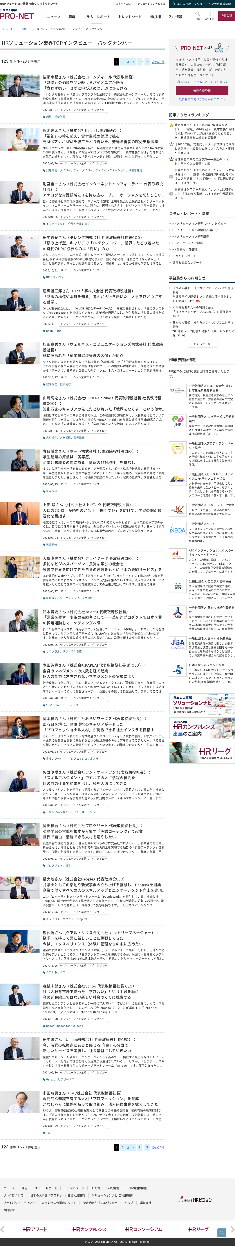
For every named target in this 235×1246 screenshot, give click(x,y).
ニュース (54, 17)
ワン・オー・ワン (85, 812)
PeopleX (81, 919)
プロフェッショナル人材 (83, 758)
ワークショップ (69, 598)
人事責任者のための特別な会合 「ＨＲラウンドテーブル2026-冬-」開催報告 (201, 312)
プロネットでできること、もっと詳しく (202, 82)
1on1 (49, 705)
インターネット (55, 224)
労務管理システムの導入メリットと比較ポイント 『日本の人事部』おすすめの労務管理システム (205, 194)
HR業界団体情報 (136, 1188)
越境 (49, 116)
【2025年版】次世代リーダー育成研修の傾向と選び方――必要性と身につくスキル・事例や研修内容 (205, 149)
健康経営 (51, 384)
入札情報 (175, 17)
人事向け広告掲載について (59, 1202)
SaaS (49, 331)
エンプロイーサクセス (60, 919)
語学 (68, 865)
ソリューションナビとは (152, 3)
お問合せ (9, 1210)
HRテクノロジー (56, 277)
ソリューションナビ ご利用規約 (112, 1195)
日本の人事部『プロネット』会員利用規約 (57, 1195)
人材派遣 (65, 437)
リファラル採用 (72, 651)
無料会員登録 (202, 90)
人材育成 (87, 598)
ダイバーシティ (69, 170)
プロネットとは (122, 3)
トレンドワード (130, 17)
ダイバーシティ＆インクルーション (104, 170)
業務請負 (79, 437)
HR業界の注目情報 (184, 249)
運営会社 (145, 1202)
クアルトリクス (55, 972)
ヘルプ (129, 1202)
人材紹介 (51, 437)
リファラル (53, 651)
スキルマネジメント (58, 812)
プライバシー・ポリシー (19, 1202)
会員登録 (226, 15)
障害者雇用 (135, 170)
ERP (58, 331)
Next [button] (233, 1229)
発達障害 (51, 170)
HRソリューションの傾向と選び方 (195, 230)
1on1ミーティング (67, 705)
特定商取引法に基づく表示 (100, 1202)
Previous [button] (2, 1229)
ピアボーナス (66, 1079)
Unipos (50, 1079)
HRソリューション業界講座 (190, 236)
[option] (36, 1229)
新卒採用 (51, 491)
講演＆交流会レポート (187, 262)
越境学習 (59, 116)
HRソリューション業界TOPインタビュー (83, 110)
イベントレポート (184, 256)
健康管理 (65, 384)
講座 (72, 17)
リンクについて (13, 1195)
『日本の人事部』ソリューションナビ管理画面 (201, 3)
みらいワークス (55, 758)
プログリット (54, 865)
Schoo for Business (70, 1026)
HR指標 (155, 17)
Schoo (50, 1026)
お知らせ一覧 (202, 344)
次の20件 (158, 62)
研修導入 (51, 598)
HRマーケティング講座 (187, 243)
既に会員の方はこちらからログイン (202, 99)
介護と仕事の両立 (79, 224)
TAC (49, 1133)
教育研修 (51, 544)
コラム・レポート (96, 17)
